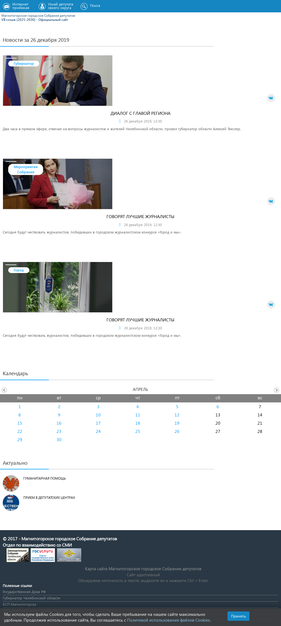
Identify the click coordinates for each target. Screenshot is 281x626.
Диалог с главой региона (140, 113)
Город (19, 270)
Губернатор (24, 63)
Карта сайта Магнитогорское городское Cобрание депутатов (143, 568)
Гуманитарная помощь (44, 478)
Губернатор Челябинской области (31, 598)
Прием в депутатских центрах (49, 498)
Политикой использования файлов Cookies (168, 620)
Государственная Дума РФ (24, 591)
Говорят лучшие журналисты (140, 216)
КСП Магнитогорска (19, 604)
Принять (238, 616)
